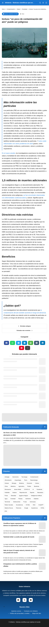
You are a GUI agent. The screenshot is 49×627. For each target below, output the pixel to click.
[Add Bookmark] (22, 14)
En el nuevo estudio (8, 153)
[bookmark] (46, 3)
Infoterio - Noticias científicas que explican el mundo (25, 3)
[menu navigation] (3, 3)
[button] (27, 348)
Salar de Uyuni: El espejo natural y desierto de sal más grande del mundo (19, 551)
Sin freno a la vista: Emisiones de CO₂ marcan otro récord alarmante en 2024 (22, 434)
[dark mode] (43, 3)
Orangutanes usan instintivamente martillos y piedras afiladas (20, 565)
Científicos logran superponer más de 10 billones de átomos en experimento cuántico (19, 524)
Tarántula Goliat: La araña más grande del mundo (18, 537)
